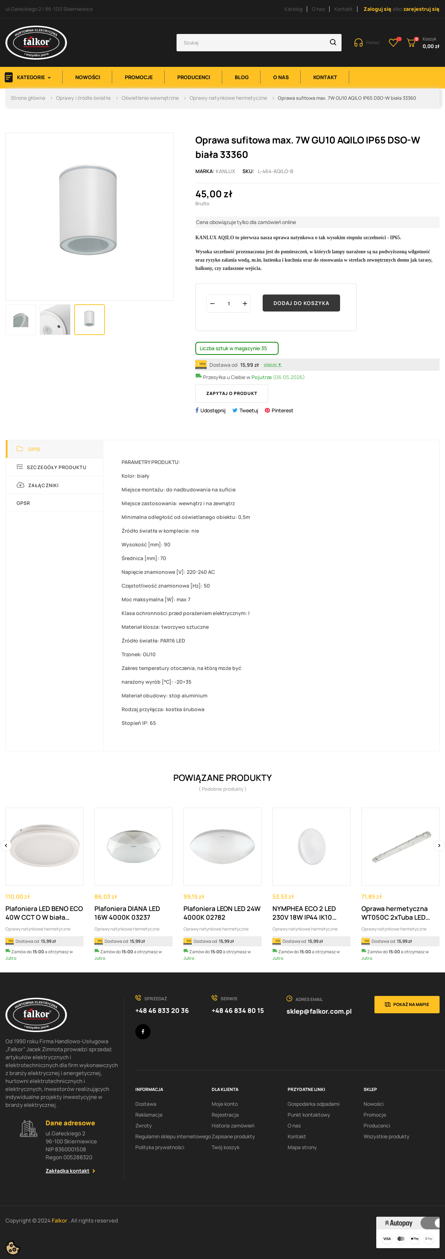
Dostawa (145, 1103)
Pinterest (282, 410)
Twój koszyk (226, 1147)
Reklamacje (148, 1114)
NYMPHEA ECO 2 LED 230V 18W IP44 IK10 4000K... (304, 912)
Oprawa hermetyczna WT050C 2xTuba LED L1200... (394, 912)
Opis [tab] (28, 449)
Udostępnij (213, 410)
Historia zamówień (233, 1125)
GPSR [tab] (23, 503)
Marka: (205, 171)
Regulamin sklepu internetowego (173, 1136)
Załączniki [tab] (38, 485)
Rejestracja (225, 1114)
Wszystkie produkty (387, 1136)
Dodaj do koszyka (301, 303)
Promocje (375, 1114)
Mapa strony (302, 1147)
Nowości (373, 1103)
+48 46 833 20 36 (162, 1010)
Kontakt (343, 8)
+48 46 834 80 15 (238, 1010)
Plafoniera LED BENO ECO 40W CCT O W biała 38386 (44, 912)
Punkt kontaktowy (309, 1114)
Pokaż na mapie (411, 1004)
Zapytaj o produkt (231, 393)
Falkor (60, 1220)
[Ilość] (229, 303)
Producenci (377, 1125)
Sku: (248, 171)
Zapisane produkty (233, 1136)
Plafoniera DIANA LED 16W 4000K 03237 (127, 912)
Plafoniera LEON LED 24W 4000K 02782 (221, 912)
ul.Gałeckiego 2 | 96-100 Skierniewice (49, 8)
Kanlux (225, 171)
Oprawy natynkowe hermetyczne (38, 929)
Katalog (293, 8)
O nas (318, 8)
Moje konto (225, 1103)
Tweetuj (249, 410)
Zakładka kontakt (67, 1170)
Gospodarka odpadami (313, 1103)
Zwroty (143, 1125)
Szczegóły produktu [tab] (51, 467)
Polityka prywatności (159, 1147)
